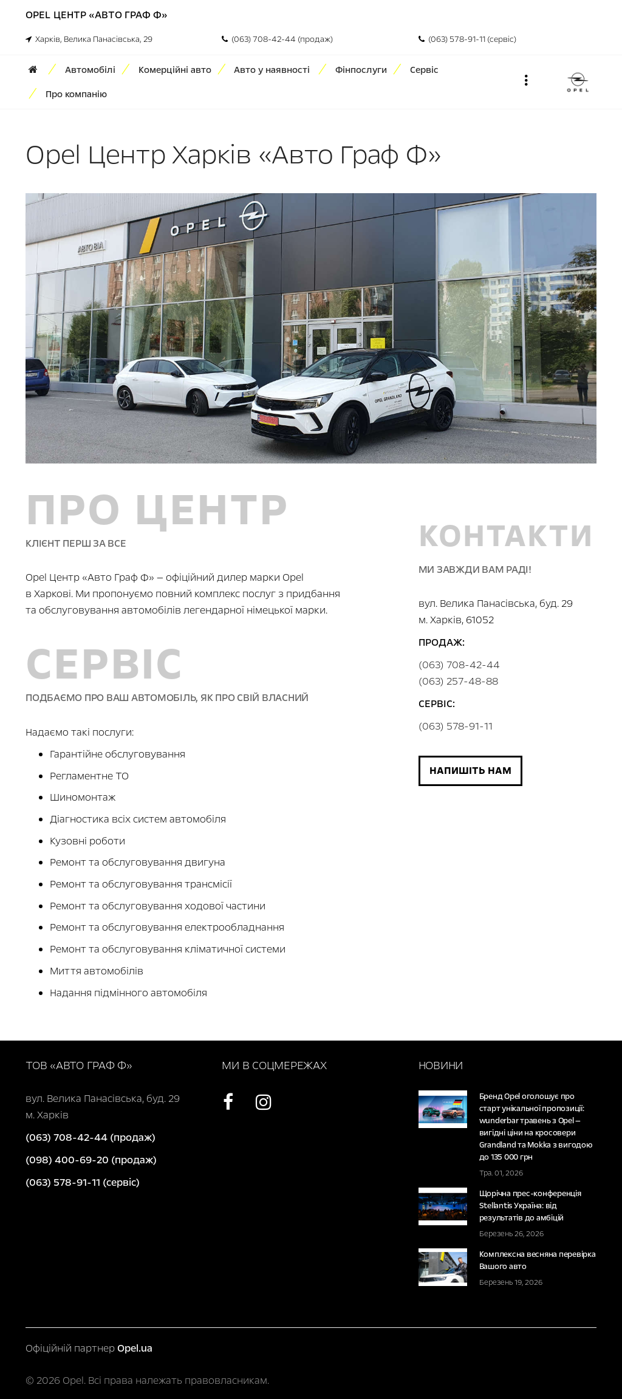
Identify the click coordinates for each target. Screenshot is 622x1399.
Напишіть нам (470, 771)
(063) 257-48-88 (458, 681)
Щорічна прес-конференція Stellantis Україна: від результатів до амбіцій (530, 1205)
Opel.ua (134, 1348)
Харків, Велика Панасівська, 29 (89, 39)
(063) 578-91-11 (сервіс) (467, 39)
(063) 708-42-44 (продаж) (277, 39)
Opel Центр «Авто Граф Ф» (97, 15)
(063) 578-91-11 (456, 726)
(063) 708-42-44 (459, 665)
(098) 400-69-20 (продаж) (91, 1160)
